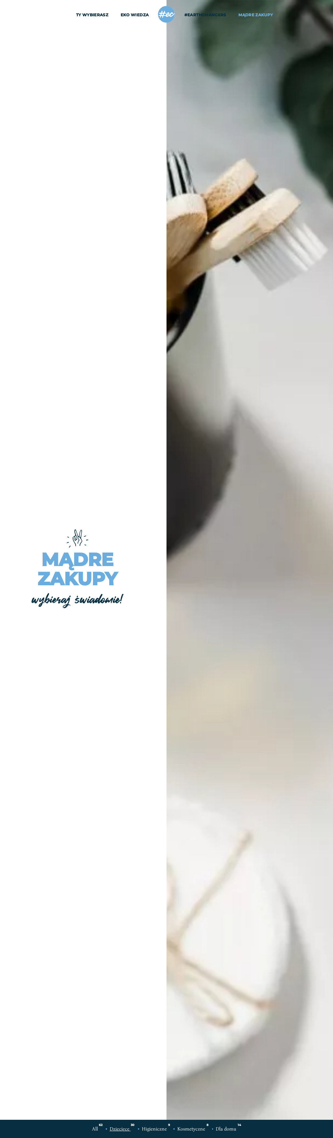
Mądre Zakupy (255, 14)
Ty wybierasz (92, 14)
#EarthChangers (205, 14)
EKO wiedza (135, 14)
